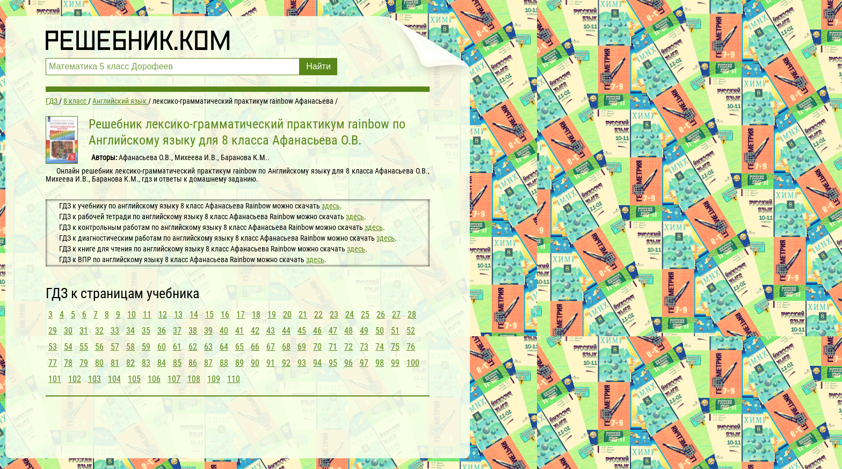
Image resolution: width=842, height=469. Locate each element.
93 (301, 363)
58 (130, 347)
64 (224, 347)
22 (318, 314)
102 (74, 379)
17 (240, 314)
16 (225, 314)
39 (208, 331)
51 (395, 331)
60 (161, 347)
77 (52, 363)
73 (364, 347)
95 (333, 363)
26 (380, 314)
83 (146, 363)
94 (317, 363)
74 (379, 347)
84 (161, 363)
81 (115, 363)
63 (208, 347)
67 (270, 347)
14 (194, 314)
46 (317, 331)
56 (99, 347)
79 (83, 363)
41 (239, 331)
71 (333, 347)
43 (270, 331)
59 (146, 347)
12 (162, 314)
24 (349, 314)
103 (94, 379)
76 (411, 347)
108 (193, 379)
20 (287, 314)
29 (52, 331)
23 (334, 314)
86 (192, 363)
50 (379, 331)
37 (177, 331)
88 (224, 363)
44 (286, 331)
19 (271, 314)
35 (146, 331)
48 (348, 331)
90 (255, 363)
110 (233, 379)
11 (147, 314)
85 (177, 363)
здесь (331, 205)
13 (178, 314)
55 (83, 347)
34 (130, 331)
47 (333, 331)
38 (192, 331)
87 (208, 363)
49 (364, 331)
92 (286, 363)
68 (286, 347)
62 (192, 347)
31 (83, 331)
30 (68, 331)
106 (154, 379)
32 (99, 331)
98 (379, 363)
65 (239, 347)
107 (174, 379)
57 (115, 347)
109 (213, 379)
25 (365, 314)
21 (303, 314)
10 (131, 314)
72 (348, 347)
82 (130, 363)
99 (395, 363)
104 (114, 379)
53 (52, 347)
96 (348, 363)
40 (224, 331)
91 (270, 363)
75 (395, 347)
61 (177, 347)
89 (239, 363)
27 (396, 314)
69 (301, 347)
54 (68, 347)
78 (68, 363)
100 (413, 363)
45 (301, 331)
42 (255, 331)
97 (364, 363)
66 (255, 347)
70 (317, 347)
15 (209, 314)
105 (134, 379)
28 (412, 314)
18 (256, 314)
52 (411, 331)
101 (54, 379)
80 (99, 363)
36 (161, 331)
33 (115, 331)
